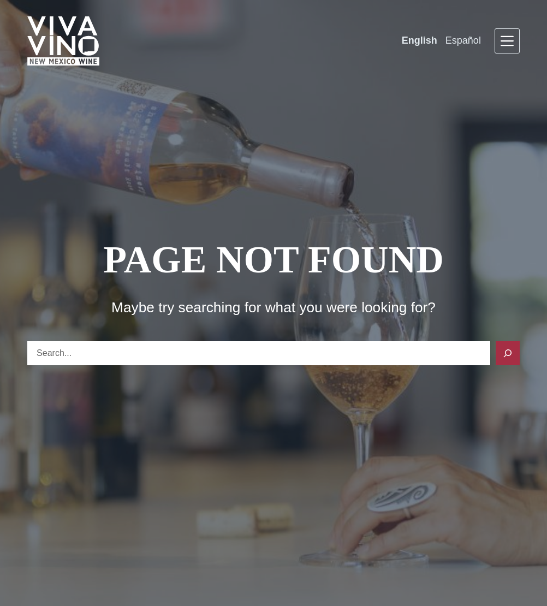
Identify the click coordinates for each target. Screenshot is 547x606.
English (419, 40)
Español (463, 40)
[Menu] (507, 41)
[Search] (508, 353)
